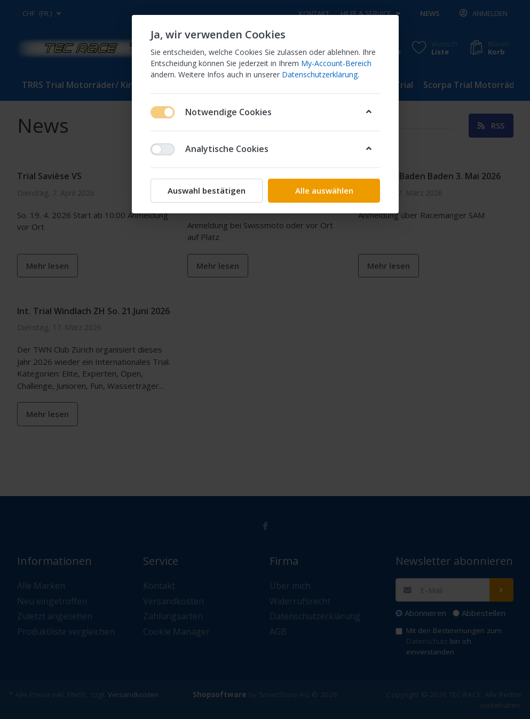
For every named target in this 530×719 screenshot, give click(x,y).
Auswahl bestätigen (207, 190)
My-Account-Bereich (336, 63)
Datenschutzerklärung (320, 74)
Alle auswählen (324, 190)
